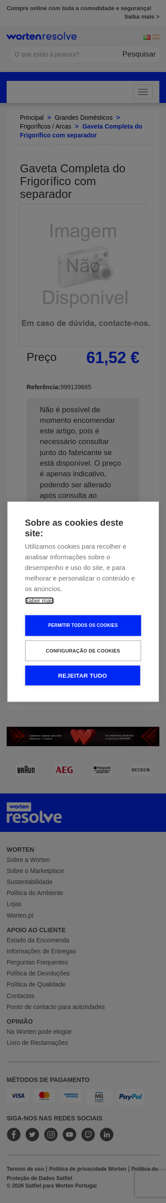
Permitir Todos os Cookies (83, 625)
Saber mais (39, 600)
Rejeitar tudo (82, 675)
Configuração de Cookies (83, 650)
